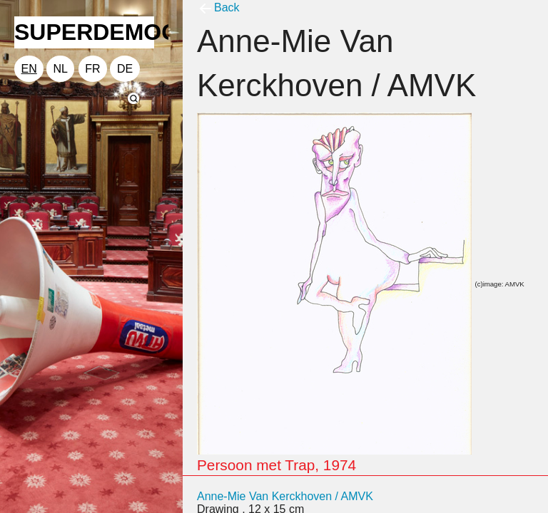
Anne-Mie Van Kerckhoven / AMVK (285, 496)
